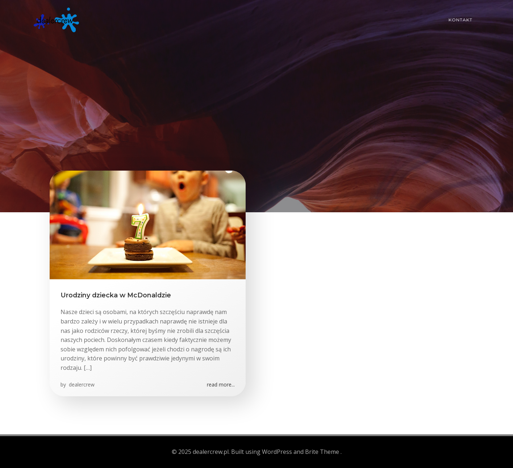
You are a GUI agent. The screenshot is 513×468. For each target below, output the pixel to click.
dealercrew (81, 384)
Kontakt (460, 19)
